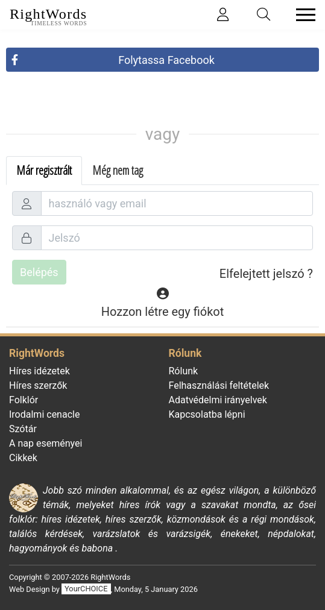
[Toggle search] (264, 14)
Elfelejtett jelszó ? (266, 273)
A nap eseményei (45, 443)
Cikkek (23, 458)
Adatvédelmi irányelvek (218, 400)
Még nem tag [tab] (117, 170)
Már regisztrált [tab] (44, 170)
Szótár (23, 429)
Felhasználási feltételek (219, 385)
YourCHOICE (86, 589)
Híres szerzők (38, 385)
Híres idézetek (39, 371)
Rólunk (183, 371)
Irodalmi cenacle (44, 414)
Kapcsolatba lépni (207, 414)
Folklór (23, 400)
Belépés (39, 272)
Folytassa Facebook (166, 60)
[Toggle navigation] (302, 15)
